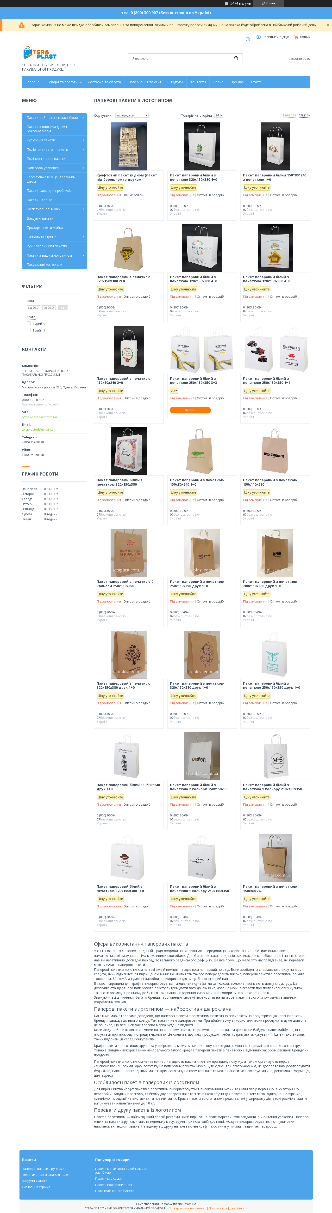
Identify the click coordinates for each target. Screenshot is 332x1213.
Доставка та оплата (104, 82)
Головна (32, 82)
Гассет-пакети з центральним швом (51, 179)
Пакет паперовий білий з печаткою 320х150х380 (120, 482)
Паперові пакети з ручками (43, 1168)
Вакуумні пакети (40, 218)
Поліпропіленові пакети (46, 158)
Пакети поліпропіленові (113, 1185)
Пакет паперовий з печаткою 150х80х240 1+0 (197, 482)
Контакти (198, 82)
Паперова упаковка (43, 168)
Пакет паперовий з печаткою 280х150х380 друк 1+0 (270, 583)
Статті (256, 82)
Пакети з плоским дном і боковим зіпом (47, 128)
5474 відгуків (240, 3)
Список (304, 115)
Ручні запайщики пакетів (47, 246)
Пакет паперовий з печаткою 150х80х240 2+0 (123, 380)
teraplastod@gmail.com (39, 429)
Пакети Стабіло (39, 200)
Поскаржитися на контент (187, 1208)
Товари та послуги (62, 82)
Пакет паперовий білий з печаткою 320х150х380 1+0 (120, 888)
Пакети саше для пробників (49, 190)
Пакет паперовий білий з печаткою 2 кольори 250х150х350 (199, 787)
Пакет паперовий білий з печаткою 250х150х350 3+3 (193, 380)
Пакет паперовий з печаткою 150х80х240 (270, 888)
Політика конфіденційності (228, 1208)
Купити (190, 410)
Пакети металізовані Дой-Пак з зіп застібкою (121, 1170)
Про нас (237, 82)
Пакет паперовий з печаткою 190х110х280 (270, 482)
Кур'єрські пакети (41, 140)
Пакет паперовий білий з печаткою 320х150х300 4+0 (193, 279)
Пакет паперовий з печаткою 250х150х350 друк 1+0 (197, 583)
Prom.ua (190, 1204)
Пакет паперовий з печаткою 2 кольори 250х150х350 (125, 583)
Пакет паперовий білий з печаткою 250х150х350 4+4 (266, 380)
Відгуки (177, 82)
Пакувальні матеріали (44, 264)
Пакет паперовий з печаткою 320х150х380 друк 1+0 (123, 685)
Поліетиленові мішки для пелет (46, 1174)
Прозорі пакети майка (45, 227)
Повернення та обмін (145, 82)
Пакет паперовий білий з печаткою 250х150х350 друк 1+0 (271, 685)
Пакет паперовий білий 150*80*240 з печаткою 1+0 (274, 177)
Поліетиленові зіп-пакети (47, 149)
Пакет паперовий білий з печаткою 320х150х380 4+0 (193, 177)
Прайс (218, 82)
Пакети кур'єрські (108, 1178)
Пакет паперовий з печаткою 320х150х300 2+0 (123, 279)
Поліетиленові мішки (44, 209)
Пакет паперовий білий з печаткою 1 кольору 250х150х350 (272, 787)
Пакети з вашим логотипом (49, 255)
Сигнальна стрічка (41, 237)
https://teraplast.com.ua (39, 417)
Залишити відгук (276, 37)
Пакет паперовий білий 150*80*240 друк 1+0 (128, 787)
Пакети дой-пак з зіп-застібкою (52, 117)
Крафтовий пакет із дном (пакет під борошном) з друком (127, 177)
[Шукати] (236, 58)
